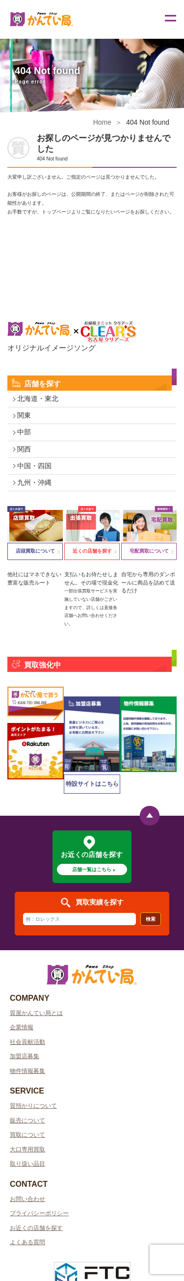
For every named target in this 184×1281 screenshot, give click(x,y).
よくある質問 (27, 1242)
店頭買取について (35, 551)
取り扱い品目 (27, 1163)
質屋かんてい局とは (36, 1013)
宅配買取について (149, 551)
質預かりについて (33, 1105)
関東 (24, 415)
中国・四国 (34, 466)
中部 (24, 432)
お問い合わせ (27, 1199)
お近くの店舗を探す (36, 1228)
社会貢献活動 (27, 1042)
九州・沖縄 (34, 482)
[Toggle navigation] (170, 20)
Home (102, 122)
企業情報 (21, 1027)
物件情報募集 (27, 1071)
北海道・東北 (37, 398)
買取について (27, 1134)
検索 (151, 919)
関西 (24, 449)
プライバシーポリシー (39, 1213)
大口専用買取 (27, 1149)
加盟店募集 (24, 1056)
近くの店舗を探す (92, 551)
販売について (27, 1120)
